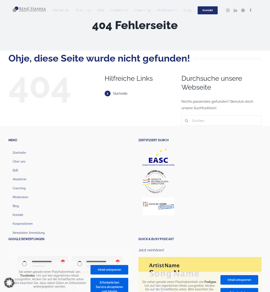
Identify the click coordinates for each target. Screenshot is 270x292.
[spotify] (243, 10)
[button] (9, 282)
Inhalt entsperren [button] (109, 269)
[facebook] (250, 10)
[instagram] (228, 10)
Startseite (120, 94)
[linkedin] (235, 10)
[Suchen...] (221, 120)
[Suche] (186, 120)
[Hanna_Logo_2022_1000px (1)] (29, 8)
